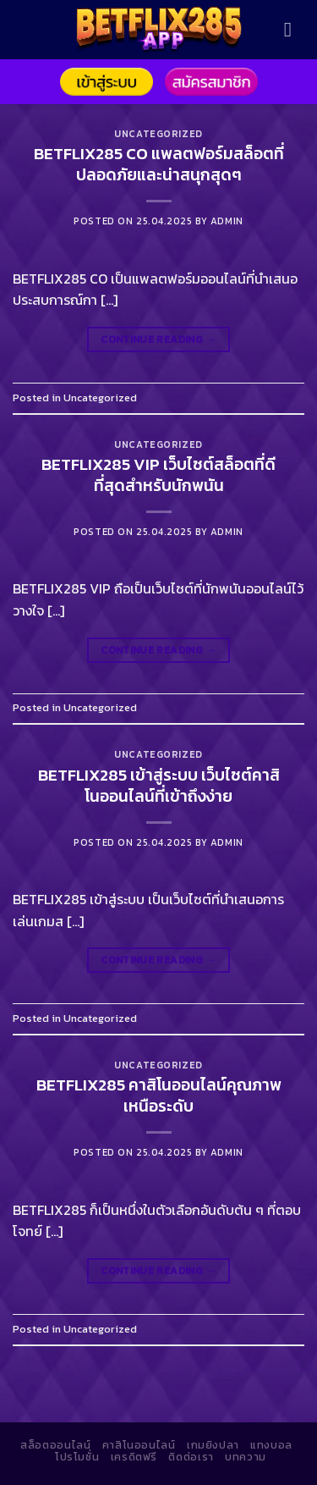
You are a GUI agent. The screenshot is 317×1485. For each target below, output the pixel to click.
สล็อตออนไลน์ (55, 1445)
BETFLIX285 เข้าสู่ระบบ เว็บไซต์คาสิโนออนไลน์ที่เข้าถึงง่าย (159, 786)
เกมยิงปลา (213, 1445)
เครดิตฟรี (134, 1457)
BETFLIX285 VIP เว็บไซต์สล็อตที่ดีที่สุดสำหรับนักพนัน (158, 475)
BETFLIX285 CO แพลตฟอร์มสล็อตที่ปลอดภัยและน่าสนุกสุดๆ (159, 164)
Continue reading (158, 340)
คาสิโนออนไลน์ (139, 1445)
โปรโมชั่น (77, 1457)
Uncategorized (158, 134)
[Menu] (294, 29)
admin (226, 221)
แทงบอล (271, 1445)
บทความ (245, 1457)
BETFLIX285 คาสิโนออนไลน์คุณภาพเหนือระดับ (158, 1095)
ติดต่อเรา (190, 1457)
